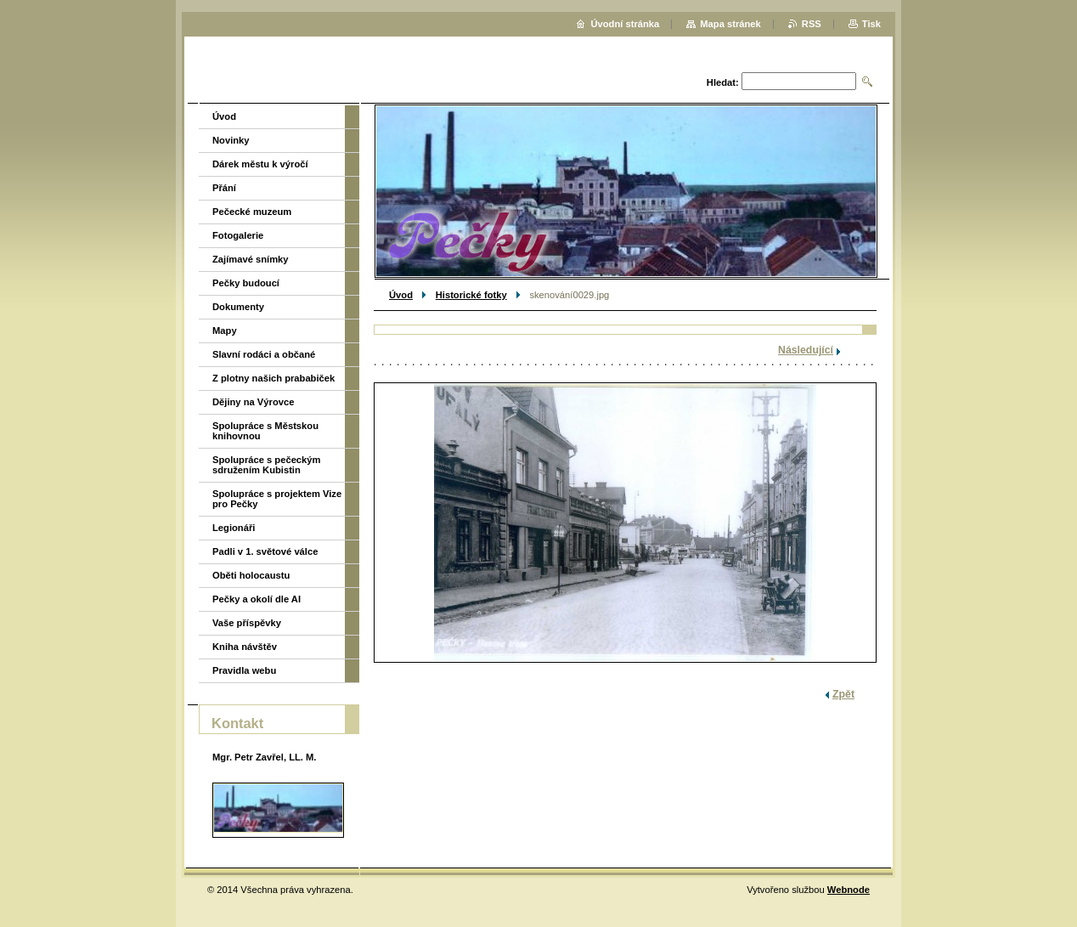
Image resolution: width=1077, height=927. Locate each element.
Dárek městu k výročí (260, 164)
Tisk (871, 24)
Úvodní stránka (624, 24)
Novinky (231, 140)
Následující (805, 350)
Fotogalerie (237, 235)
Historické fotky (471, 295)
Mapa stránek (730, 24)
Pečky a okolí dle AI (256, 599)
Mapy (224, 330)
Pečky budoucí (245, 283)
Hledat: (723, 82)
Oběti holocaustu (251, 575)
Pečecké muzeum (251, 211)
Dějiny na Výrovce (253, 402)
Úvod (401, 295)
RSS (811, 24)
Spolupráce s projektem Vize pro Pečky (276, 499)
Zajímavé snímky (250, 259)
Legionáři (233, 528)
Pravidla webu (244, 670)
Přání (224, 188)
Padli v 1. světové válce (265, 551)
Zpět (843, 694)
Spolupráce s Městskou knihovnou (265, 431)
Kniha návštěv (244, 647)
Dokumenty (238, 307)
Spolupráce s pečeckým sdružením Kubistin (266, 465)
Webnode (848, 890)
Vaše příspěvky (246, 623)
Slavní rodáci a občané (263, 354)
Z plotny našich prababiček (273, 378)
